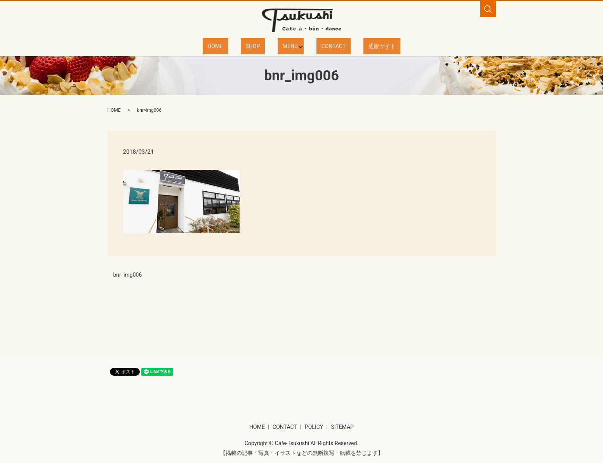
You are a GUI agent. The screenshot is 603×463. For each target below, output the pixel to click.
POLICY (314, 426)
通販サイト (366, 46)
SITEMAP (342, 426)
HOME (231, 46)
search (488, 9)
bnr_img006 (127, 274)
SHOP (259, 46)
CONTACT (327, 46)
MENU (286, 46)
